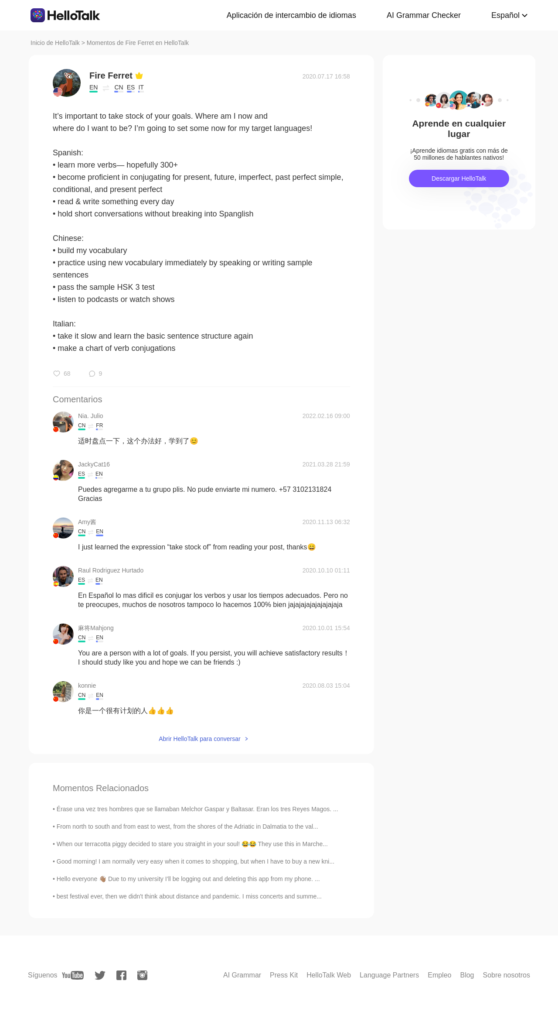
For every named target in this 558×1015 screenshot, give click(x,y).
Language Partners (389, 975)
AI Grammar (242, 975)
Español (505, 15)
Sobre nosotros (506, 975)
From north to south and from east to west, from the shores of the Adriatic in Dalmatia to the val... (187, 826)
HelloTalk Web (328, 975)
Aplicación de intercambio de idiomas (291, 15)
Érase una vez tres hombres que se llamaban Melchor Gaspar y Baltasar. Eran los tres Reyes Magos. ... (197, 809)
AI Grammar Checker (424, 15)
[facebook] (121, 975)
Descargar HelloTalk (459, 178)
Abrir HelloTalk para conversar (200, 738)
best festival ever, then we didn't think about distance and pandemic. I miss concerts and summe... (189, 896)
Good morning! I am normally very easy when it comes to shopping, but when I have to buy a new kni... (195, 861)
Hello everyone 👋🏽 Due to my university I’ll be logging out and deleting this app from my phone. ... (188, 878)
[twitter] (100, 975)
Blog (467, 975)
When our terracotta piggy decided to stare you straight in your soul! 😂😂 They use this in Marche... (192, 843)
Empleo (439, 975)
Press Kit (284, 975)
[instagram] (142, 975)
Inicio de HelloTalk (55, 42)
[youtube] (73, 975)
